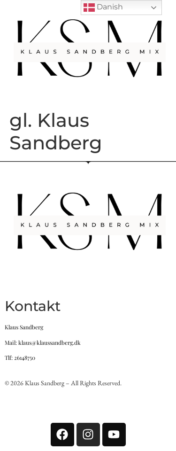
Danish (103, 7)
